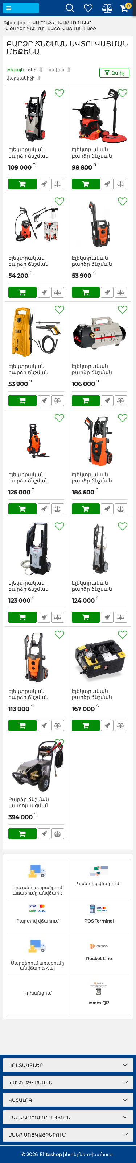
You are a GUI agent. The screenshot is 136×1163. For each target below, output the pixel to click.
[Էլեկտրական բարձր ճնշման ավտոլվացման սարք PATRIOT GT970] (100, 441)
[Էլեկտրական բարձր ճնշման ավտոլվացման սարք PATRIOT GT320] (100, 224)
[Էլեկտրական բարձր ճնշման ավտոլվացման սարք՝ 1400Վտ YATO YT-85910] (36, 224)
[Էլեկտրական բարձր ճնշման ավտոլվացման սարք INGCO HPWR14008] (36, 332)
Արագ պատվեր (44, 184)
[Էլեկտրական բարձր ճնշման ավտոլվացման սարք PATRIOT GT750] (36, 657)
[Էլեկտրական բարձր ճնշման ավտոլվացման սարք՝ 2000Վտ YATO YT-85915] (100, 116)
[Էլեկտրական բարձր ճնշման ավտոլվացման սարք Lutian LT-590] (100, 657)
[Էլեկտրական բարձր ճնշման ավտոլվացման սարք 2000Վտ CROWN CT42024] (36, 116)
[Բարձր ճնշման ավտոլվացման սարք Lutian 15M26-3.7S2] (36, 766)
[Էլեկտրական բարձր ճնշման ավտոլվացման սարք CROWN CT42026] (100, 332)
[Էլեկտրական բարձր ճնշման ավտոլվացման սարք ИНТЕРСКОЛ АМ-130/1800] (36, 549)
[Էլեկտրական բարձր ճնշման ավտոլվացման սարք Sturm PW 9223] (36, 441)
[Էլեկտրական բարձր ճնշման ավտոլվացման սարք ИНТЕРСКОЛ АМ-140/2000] (100, 549)
